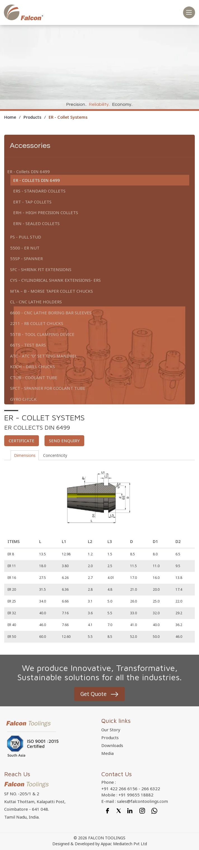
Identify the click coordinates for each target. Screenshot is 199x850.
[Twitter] (119, 811)
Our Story (110, 730)
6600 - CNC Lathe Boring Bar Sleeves (51, 312)
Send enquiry (64, 440)
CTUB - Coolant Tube (33, 377)
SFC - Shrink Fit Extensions (40, 269)
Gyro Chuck (23, 399)
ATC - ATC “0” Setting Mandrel (43, 356)
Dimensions (26, 455)
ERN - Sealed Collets (36, 223)
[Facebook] (107, 811)
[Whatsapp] (154, 811)
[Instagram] (142, 811)
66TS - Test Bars (28, 345)
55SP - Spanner (26, 258)
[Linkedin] (130, 811)
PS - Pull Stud (25, 237)
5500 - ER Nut (24, 248)
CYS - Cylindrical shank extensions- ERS (55, 280)
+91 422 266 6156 (119, 789)
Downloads (112, 746)
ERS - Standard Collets (39, 191)
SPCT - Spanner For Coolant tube (47, 388)
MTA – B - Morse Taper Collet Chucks (51, 291)
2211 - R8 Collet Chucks (36, 323)
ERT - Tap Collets (32, 202)
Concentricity (57, 455)
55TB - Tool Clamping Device (42, 334)
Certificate (21, 440)
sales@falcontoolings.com (142, 801)
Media (107, 754)
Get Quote (93, 694)
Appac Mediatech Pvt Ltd (124, 844)
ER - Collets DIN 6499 (36, 180)
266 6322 (150, 789)
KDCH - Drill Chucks (32, 366)
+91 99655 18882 (135, 795)
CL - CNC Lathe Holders (36, 301)
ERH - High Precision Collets (45, 212)
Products (110, 738)
